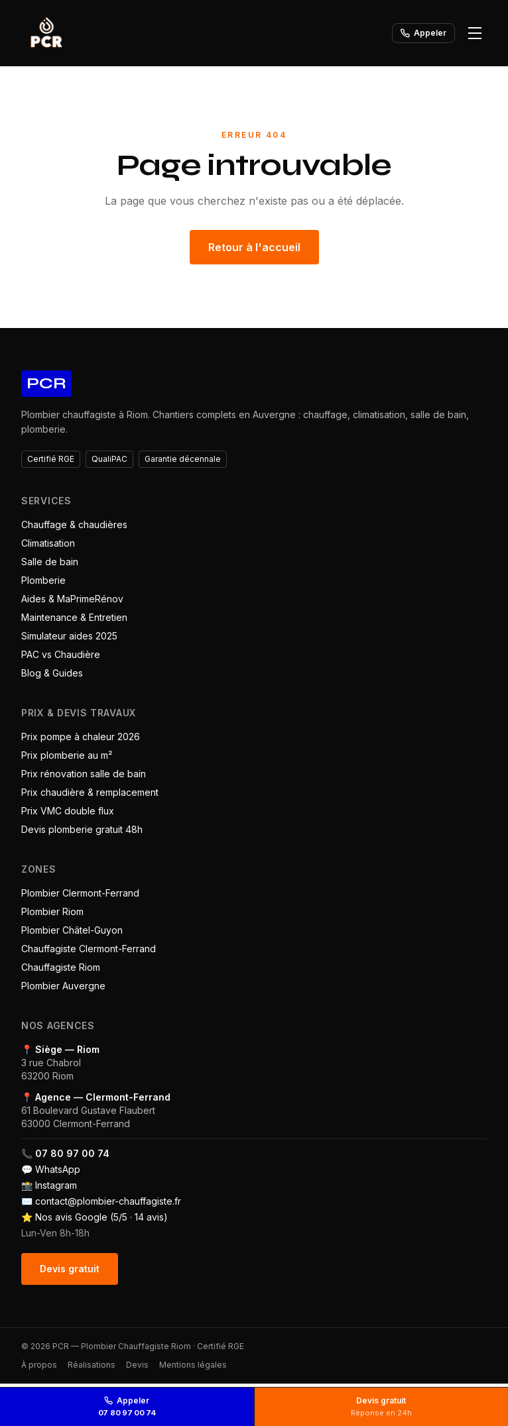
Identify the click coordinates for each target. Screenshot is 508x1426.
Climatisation (48, 543)
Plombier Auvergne (63, 985)
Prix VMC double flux (67, 810)
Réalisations (91, 1365)
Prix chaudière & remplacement (90, 792)
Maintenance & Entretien (74, 617)
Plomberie (43, 580)
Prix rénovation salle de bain (83, 773)
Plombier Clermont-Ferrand (80, 893)
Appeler (423, 33)
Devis (137, 1365)
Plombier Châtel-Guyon (72, 930)
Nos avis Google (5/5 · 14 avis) (101, 1217)
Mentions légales (193, 1365)
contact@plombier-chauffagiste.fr (108, 1201)
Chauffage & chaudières (74, 524)
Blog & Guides (52, 673)
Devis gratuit (69, 1268)
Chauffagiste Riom (60, 967)
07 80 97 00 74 (72, 1153)
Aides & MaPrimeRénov (72, 598)
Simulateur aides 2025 (69, 635)
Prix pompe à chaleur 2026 (80, 736)
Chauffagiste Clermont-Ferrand (88, 948)
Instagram (56, 1185)
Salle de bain (49, 561)
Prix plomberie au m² (66, 755)
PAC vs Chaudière (60, 654)
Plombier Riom (52, 911)
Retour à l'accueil (254, 247)
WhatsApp (57, 1169)
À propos (39, 1365)
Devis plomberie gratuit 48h (82, 829)
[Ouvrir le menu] (475, 33)
